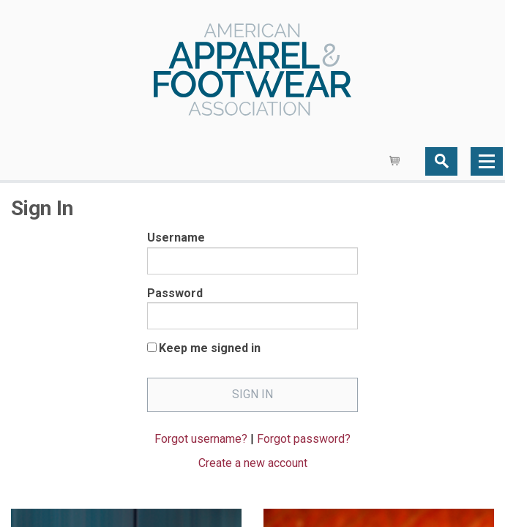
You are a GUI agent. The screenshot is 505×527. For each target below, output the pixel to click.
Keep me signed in (210, 348)
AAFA (252, 71)
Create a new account (252, 463)
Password (175, 293)
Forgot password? (304, 439)
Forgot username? (200, 439)
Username (176, 237)
